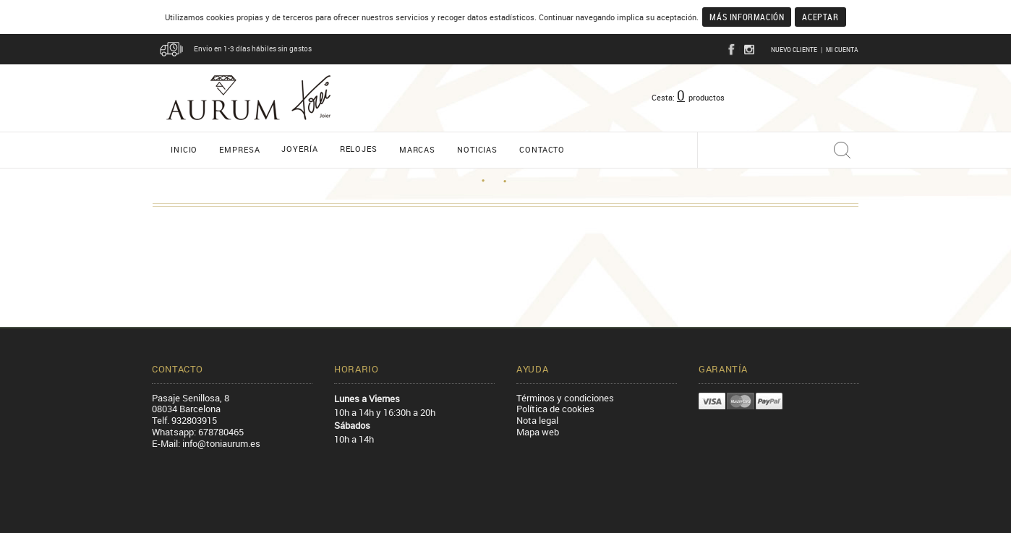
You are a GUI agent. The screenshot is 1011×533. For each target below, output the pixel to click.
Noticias (477, 149)
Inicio (184, 149)
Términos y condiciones (565, 398)
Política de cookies (555, 409)
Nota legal (537, 420)
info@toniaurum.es (221, 444)
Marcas (417, 149)
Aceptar (820, 17)
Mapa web (537, 432)
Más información (746, 17)
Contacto (542, 149)
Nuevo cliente (794, 49)
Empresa (239, 149)
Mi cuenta (842, 49)
